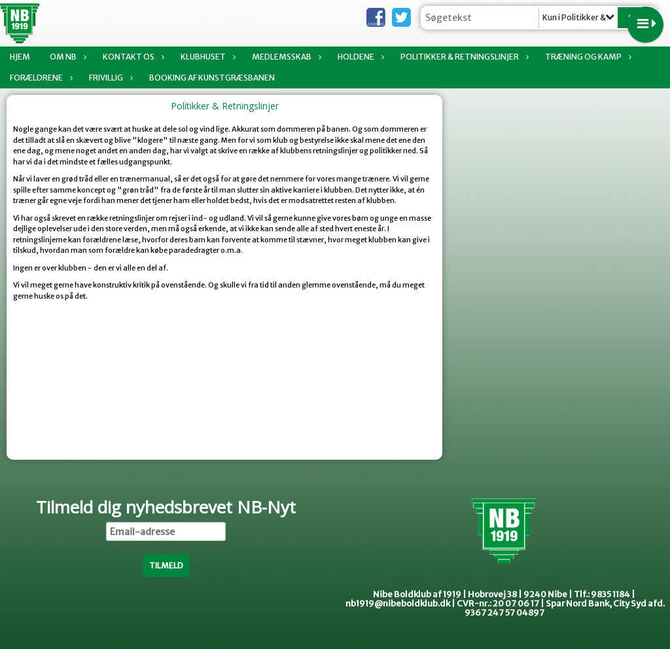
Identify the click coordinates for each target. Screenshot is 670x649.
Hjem (20, 57)
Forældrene (39, 78)
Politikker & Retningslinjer (462, 57)
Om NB (66, 57)
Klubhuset (206, 57)
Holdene (359, 57)
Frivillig (109, 78)
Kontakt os (132, 57)
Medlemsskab (285, 57)
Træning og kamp (586, 57)
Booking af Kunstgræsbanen (212, 78)
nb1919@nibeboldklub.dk (397, 603)
